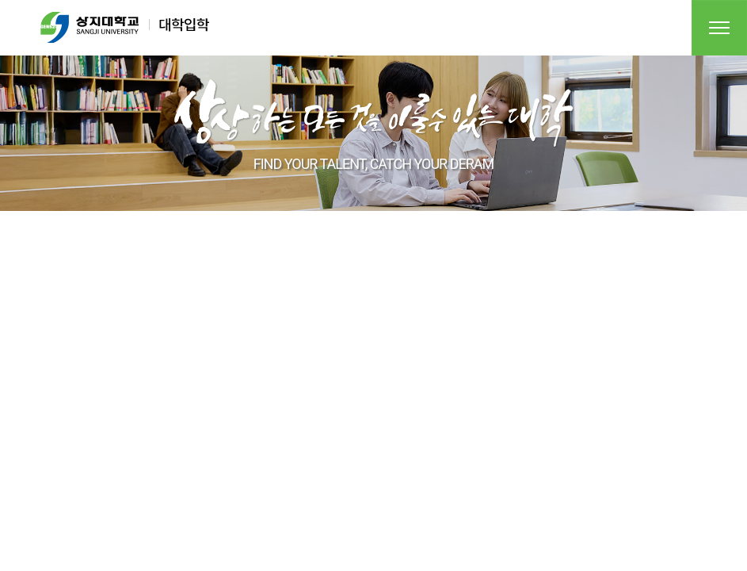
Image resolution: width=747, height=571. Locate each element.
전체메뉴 (719, 28)
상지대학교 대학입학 (125, 27)
